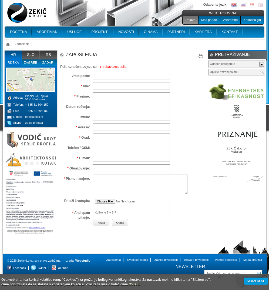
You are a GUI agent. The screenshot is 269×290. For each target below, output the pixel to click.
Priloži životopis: (77, 201)
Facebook (19, 267)
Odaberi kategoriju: (222, 63)
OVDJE (134, 284)
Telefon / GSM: (79, 148)
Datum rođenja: (78, 107)
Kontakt (229, 32)
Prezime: (82, 96)
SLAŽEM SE (256, 281)
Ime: (85, 86)
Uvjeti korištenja (137, 259)
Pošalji (259, 273)
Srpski (252, 5)
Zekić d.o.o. (26, 13)
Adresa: (83, 127)
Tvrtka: (84, 117)
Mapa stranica (252, 259)
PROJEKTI (100, 32)
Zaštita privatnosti (166, 259)
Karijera (203, 32)
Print (201, 56)
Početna (18, 32)
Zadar (47, 63)
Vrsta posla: (81, 76)
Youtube (63, 267)
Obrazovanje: (78, 168)
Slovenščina (243, 5)
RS (48, 54)
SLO (31, 54)
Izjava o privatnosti (196, 259)
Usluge (74, 32)
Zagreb (30, 63)
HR (13, 54)
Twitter (41, 267)
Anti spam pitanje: (81, 215)
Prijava (191, 20)
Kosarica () (252, 20)
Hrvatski (234, 5)
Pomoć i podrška (226, 259)
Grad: (84, 137)
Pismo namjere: (77, 179)
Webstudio (82, 260)
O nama (150, 32)
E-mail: (83, 158)
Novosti (126, 32)
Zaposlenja (113, 259)
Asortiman (230, 20)
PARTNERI (176, 32)
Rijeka (13, 63)
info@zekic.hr (34, 116)
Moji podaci (209, 20)
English (261, 5)
